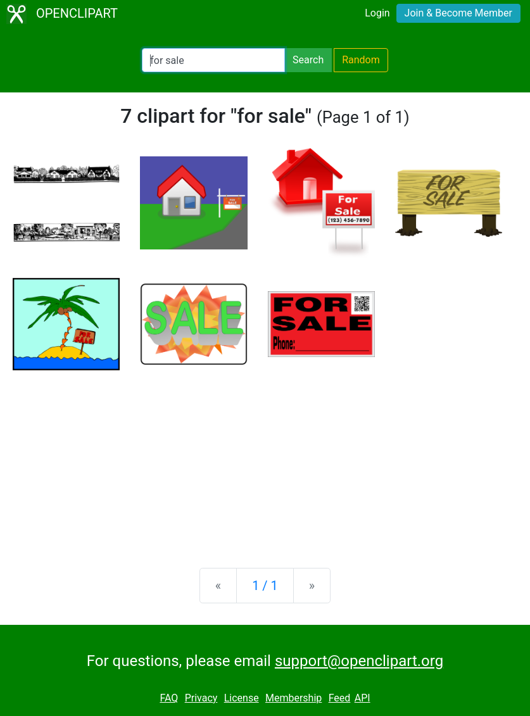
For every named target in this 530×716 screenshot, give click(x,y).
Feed (340, 698)
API (362, 698)
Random (361, 60)
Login (377, 13)
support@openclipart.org (359, 661)
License (241, 698)
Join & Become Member (458, 13)
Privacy (201, 698)
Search (308, 60)
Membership (293, 698)
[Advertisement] (265, 459)
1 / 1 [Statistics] (265, 585)
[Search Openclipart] (213, 60)
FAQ (169, 698)
